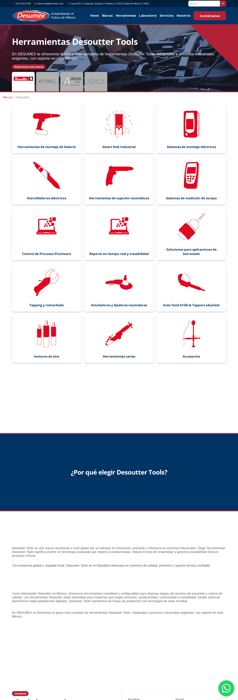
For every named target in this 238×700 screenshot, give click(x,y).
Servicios (167, 15)
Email (180, 694)
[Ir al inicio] (46, 16)
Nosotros (184, 15)
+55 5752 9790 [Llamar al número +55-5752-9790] (23, 3)
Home (94, 15)
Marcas (107, 15)
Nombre (134, 694)
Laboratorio (148, 15)
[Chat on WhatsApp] (226, 688)
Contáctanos (210, 16)
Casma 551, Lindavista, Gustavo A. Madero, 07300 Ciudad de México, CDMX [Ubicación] (109, 3)
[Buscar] (204, 4)
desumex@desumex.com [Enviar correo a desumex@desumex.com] (50, 3)
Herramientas (126, 15)
